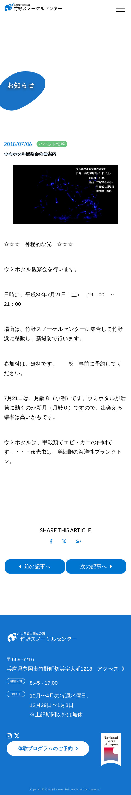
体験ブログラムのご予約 (45, 748)
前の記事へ (37, 566)
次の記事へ (93, 566)
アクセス (108, 669)
